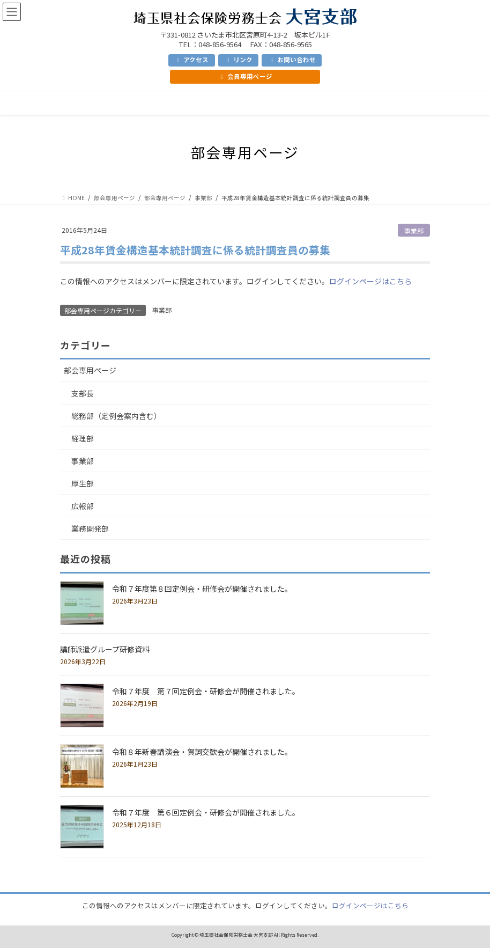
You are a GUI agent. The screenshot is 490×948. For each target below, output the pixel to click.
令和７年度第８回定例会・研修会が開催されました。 (202, 588)
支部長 (82, 393)
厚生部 (82, 483)
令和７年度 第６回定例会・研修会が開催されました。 (206, 812)
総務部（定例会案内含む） (116, 415)
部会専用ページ (90, 370)
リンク (238, 59)
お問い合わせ (292, 59)
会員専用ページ (245, 76)
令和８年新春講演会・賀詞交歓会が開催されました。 (202, 751)
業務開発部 (90, 528)
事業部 (414, 230)
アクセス (191, 59)
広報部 (82, 506)
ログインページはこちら (370, 281)
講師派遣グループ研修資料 (105, 649)
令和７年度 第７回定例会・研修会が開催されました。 (206, 691)
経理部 (82, 438)
